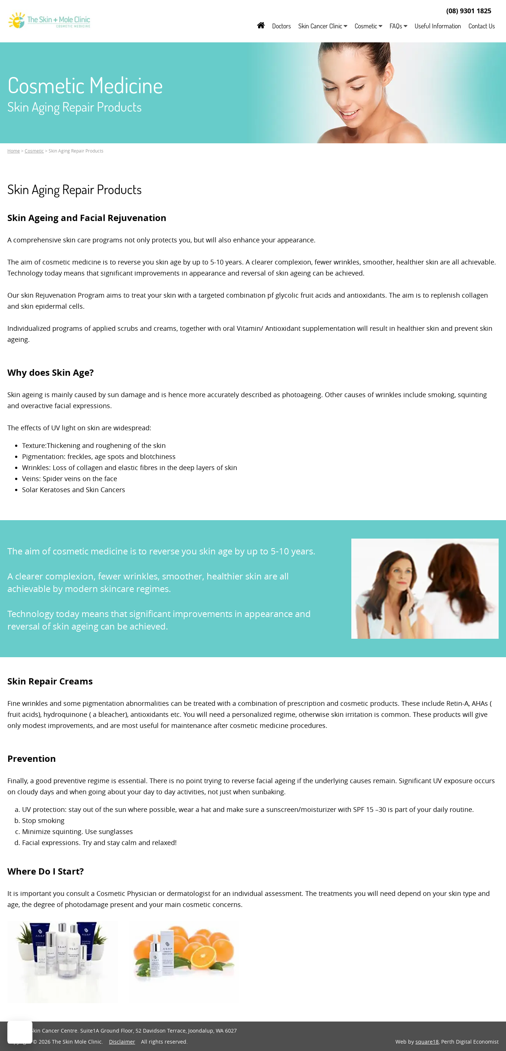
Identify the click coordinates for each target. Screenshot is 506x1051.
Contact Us (481, 26)
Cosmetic (368, 26)
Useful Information (438, 26)
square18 (427, 1041)
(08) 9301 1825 (468, 10)
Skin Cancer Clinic (322, 26)
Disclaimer (122, 1041)
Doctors (281, 26)
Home (13, 151)
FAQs (398, 26)
